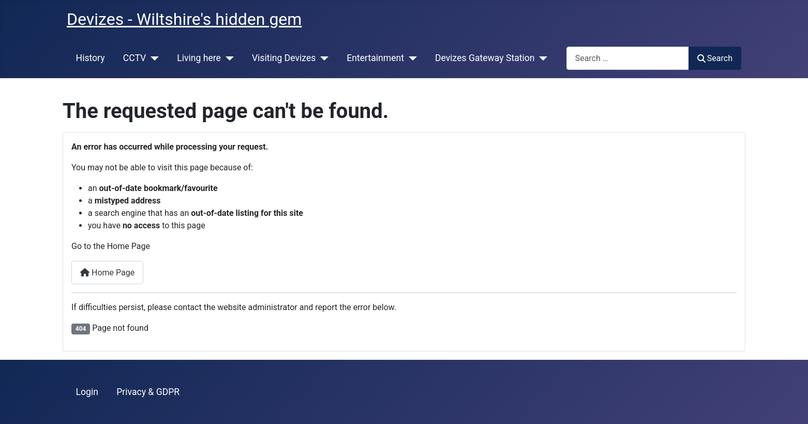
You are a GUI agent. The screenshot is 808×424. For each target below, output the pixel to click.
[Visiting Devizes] (322, 58)
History (90, 58)
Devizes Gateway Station (484, 58)
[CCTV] (152, 58)
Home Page (107, 272)
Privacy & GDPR (147, 392)
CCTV (134, 58)
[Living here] (227, 58)
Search (714, 58)
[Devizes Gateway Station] (541, 58)
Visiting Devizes (284, 58)
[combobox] (627, 58)
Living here (199, 58)
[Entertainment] (410, 58)
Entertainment (375, 58)
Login (87, 392)
